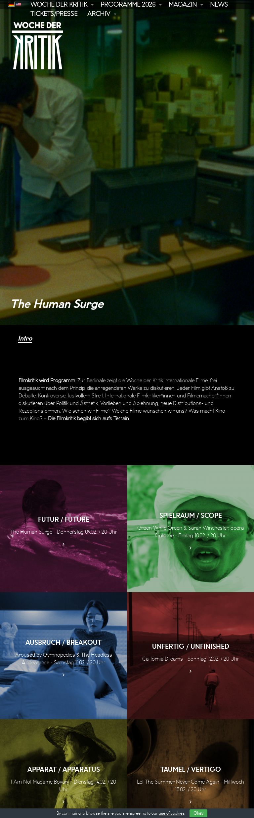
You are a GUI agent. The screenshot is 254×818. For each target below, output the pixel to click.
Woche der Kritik (58, 5)
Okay (198, 813)
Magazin (183, 5)
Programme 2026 (128, 5)
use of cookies (172, 813)
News (219, 5)
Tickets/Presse (53, 14)
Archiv (98, 14)
